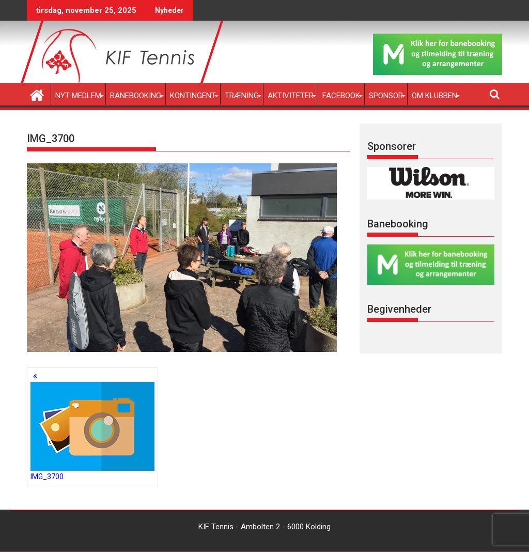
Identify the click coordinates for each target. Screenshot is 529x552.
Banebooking (135, 95)
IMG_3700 (92, 431)
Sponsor (386, 95)
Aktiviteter (291, 95)
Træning (242, 95)
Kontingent (193, 95)
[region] (430, 183)
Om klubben (434, 95)
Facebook (341, 95)
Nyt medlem (78, 95)
